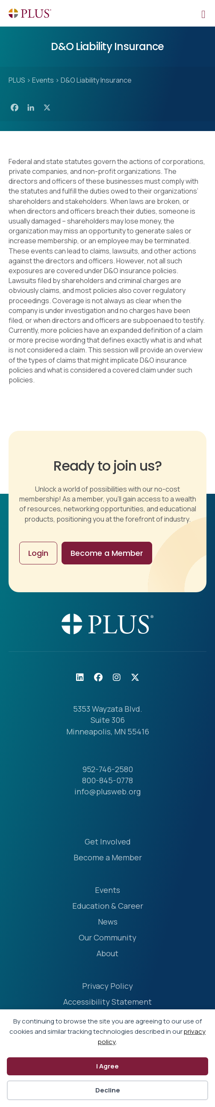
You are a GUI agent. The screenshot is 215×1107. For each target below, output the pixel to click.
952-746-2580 (107, 769)
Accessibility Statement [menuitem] (107, 1002)
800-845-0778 (107, 780)
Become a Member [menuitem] (108, 857)
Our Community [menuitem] (107, 938)
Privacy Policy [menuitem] (107, 986)
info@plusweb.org (107, 791)
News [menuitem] (108, 922)
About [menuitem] (107, 953)
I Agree (107, 1066)
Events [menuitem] (107, 890)
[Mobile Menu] (203, 13)
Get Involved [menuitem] (108, 842)
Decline (107, 1090)
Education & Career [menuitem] (107, 906)
